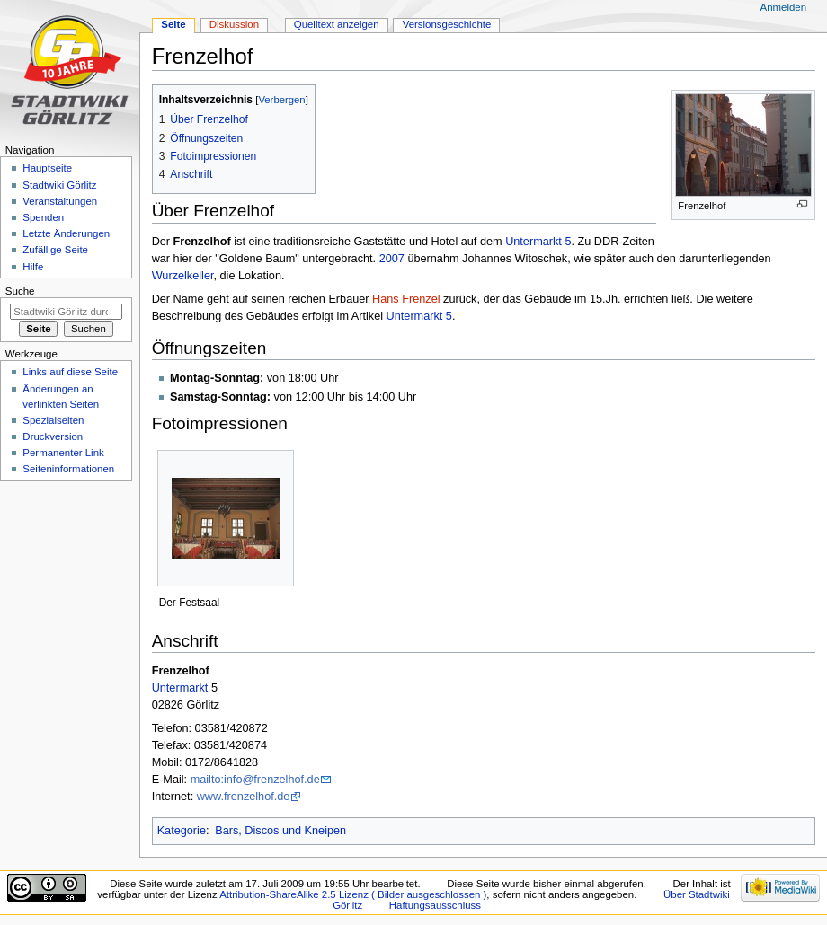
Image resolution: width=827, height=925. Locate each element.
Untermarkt (180, 688)
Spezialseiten (53, 420)
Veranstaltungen (59, 201)
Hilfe (32, 266)
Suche (20, 291)
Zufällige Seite (55, 249)
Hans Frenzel (406, 299)
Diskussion (234, 24)
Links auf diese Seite (70, 371)
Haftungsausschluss (435, 905)
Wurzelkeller (183, 275)
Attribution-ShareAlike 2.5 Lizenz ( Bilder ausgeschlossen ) (352, 894)
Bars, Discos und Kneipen (280, 830)
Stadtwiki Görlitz (59, 185)
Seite (173, 24)
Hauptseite (47, 168)
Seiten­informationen (68, 468)
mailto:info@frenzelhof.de (255, 779)
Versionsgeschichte (447, 24)
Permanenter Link (62, 452)
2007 (392, 258)
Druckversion (52, 436)
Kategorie (181, 830)
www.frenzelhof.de (243, 796)
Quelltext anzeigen (336, 24)
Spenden (43, 217)
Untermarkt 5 (538, 241)
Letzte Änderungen (66, 233)
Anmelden (783, 7)
